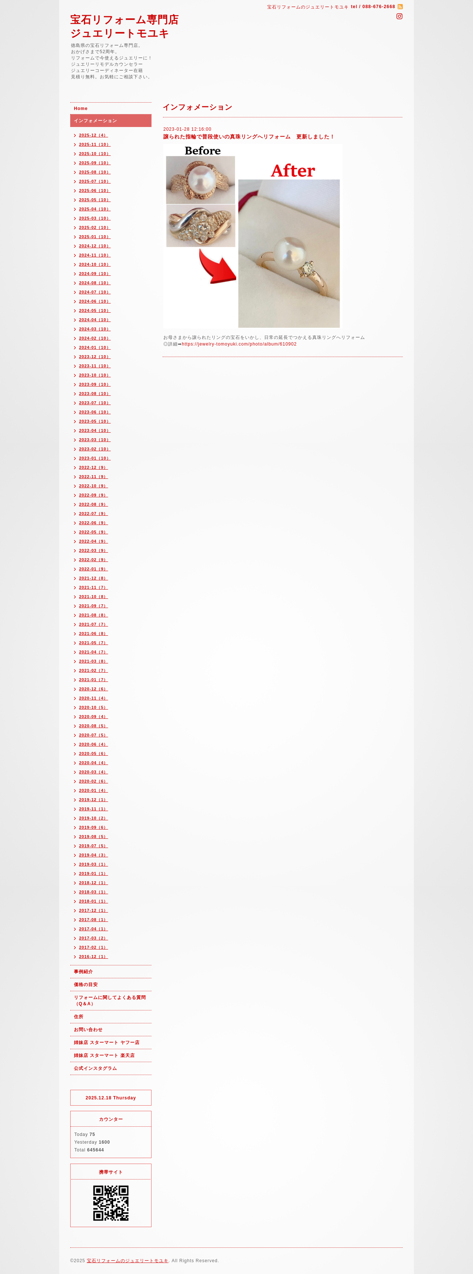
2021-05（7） (93, 643)
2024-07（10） (95, 292)
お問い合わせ (88, 1029)
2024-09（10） (95, 273)
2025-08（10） (95, 172)
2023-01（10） (95, 458)
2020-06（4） (93, 744)
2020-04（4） (93, 762)
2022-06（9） (93, 523)
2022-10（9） (93, 486)
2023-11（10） (95, 366)
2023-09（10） (95, 384)
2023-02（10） (95, 449)
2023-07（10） (95, 403)
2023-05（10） (95, 421)
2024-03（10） (95, 329)
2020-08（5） (93, 726)
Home (81, 108)
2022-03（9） (93, 550)
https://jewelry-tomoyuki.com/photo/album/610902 (239, 344)
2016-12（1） (93, 956)
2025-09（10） (95, 163)
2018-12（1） (93, 882)
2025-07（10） (95, 181)
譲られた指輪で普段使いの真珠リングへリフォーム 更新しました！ (249, 137)
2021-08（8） (93, 615)
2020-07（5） (93, 735)
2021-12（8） (93, 578)
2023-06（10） (95, 412)
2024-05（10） (95, 310)
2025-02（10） (95, 227)
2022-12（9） (93, 467)
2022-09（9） (93, 495)
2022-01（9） (93, 569)
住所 (79, 1016)
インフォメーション (95, 120)
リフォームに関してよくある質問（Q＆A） (110, 1000)
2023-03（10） (95, 439)
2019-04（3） (93, 855)
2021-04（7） (93, 652)
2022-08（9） (93, 504)
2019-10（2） (93, 818)
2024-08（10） (95, 283)
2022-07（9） (93, 513)
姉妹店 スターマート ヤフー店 (107, 1042)
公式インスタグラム (95, 1068)
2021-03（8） (93, 661)
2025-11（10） (95, 144)
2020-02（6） (93, 781)
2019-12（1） (93, 799)
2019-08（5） (93, 836)
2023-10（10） (95, 375)
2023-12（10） (95, 356)
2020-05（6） (93, 753)
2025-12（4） (93, 135)
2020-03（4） (93, 772)
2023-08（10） (95, 393)
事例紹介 (83, 971)
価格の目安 (86, 984)
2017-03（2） (93, 938)
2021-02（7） (93, 670)
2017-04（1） (93, 929)
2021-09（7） (93, 606)
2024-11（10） (95, 255)
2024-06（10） (95, 301)
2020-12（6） (93, 689)
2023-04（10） (95, 430)
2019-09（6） (93, 827)
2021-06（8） (93, 633)
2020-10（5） (93, 707)
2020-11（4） (93, 698)
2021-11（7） (93, 587)
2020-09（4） (93, 716)
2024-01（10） (95, 347)
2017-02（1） (93, 947)
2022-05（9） (93, 532)
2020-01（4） (93, 790)
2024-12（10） (95, 246)
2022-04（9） (93, 541)
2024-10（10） (95, 264)
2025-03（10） (95, 218)
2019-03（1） (93, 864)
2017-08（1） (93, 919)
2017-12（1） (93, 910)
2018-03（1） (93, 892)
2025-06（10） (95, 190)
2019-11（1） (93, 809)
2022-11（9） (93, 476)
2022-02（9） (93, 559)
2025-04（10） (95, 209)
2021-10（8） (93, 596)
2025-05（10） (95, 200)
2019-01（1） (93, 873)
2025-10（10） (95, 153)
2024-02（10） (95, 338)
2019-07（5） (93, 846)
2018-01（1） (93, 901)
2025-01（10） (95, 236)
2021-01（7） (93, 679)
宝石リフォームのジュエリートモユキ (128, 1260)
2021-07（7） (93, 624)
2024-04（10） (95, 319)
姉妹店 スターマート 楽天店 (104, 1055)
